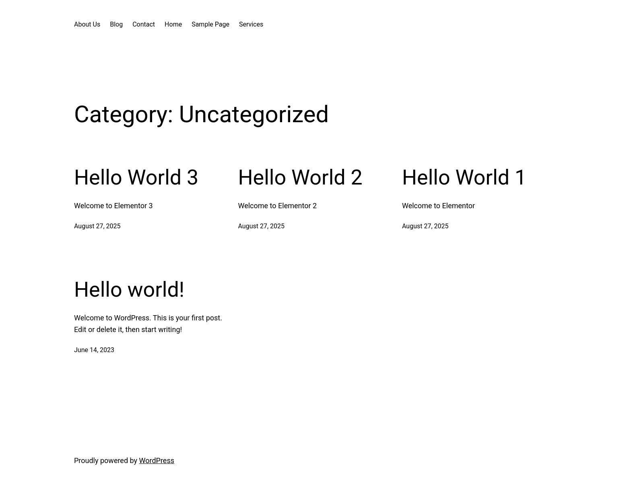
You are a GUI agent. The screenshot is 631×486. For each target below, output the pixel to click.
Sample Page (210, 24)
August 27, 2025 (97, 226)
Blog (116, 24)
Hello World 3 (136, 177)
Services (251, 24)
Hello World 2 (300, 177)
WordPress (156, 460)
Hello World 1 (464, 177)
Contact (143, 24)
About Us (87, 24)
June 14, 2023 (94, 350)
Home (173, 24)
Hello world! (129, 289)
